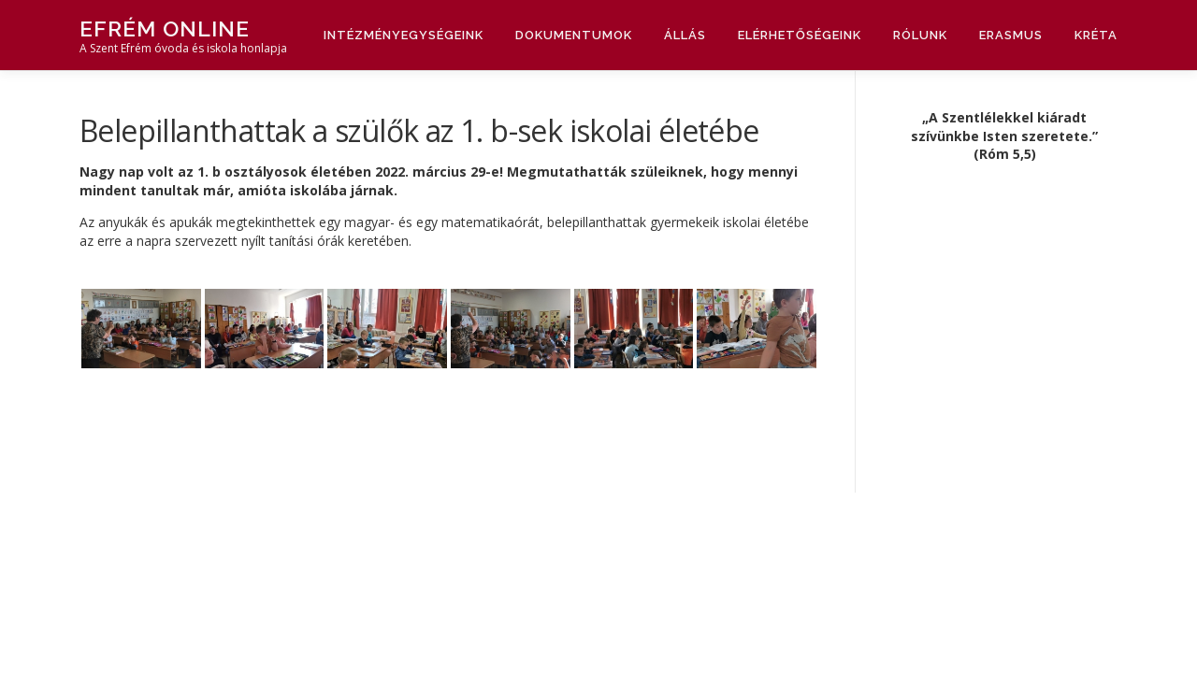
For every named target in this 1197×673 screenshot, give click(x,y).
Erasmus (1011, 35)
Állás (685, 35)
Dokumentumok (573, 35)
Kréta (1096, 35)
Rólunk (920, 35)
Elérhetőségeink (799, 35)
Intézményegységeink (403, 35)
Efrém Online (164, 28)
